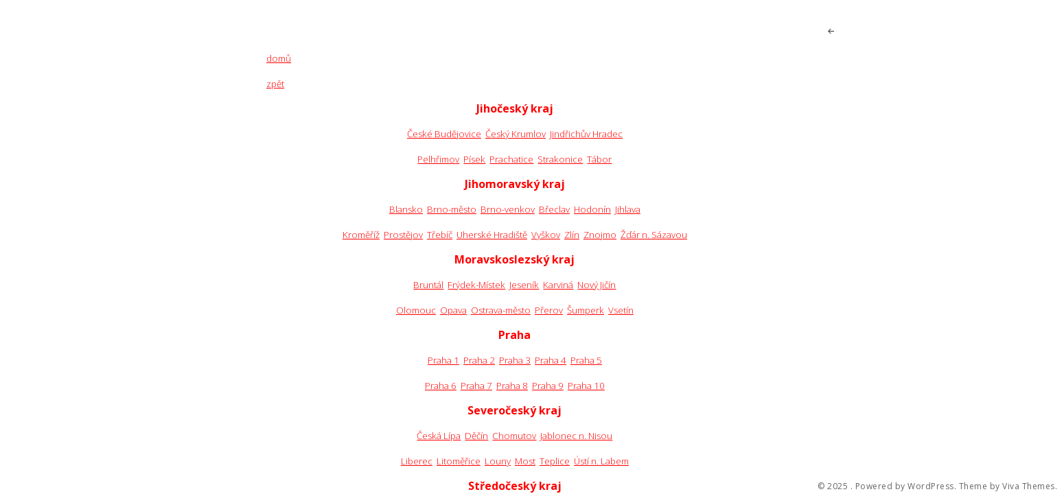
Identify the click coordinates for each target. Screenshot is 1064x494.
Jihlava (627, 209)
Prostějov (403, 234)
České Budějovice (444, 134)
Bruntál (428, 285)
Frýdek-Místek (476, 285)
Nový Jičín (596, 285)
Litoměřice (459, 461)
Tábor (599, 159)
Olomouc (416, 310)
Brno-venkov (508, 209)
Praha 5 (586, 360)
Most (525, 461)
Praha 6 (440, 385)
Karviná (558, 285)
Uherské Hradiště (491, 234)
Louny (498, 461)
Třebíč (439, 234)
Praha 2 (479, 360)
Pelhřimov (438, 159)
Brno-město (451, 209)
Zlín (571, 234)
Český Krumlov (515, 134)
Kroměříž (361, 234)
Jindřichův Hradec (586, 134)
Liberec (416, 461)
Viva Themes (1028, 486)
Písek (474, 159)
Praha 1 (443, 360)
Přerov (549, 310)
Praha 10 (586, 385)
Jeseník (524, 285)
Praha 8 (512, 385)
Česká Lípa (439, 436)
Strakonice (560, 159)
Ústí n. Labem (601, 461)
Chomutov (514, 436)
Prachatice (511, 159)
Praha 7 (476, 385)
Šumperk (585, 310)
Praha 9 (548, 385)
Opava (453, 310)
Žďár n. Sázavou (654, 234)
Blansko (406, 209)
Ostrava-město (501, 310)
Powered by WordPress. (906, 486)
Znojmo (599, 234)
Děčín (476, 436)
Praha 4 (550, 360)
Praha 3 (515, 360)
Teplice (555, 461)
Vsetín (621, 310)
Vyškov (545, 234)
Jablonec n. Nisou (576, 436)
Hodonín (592, 209)
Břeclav (554, 209)
